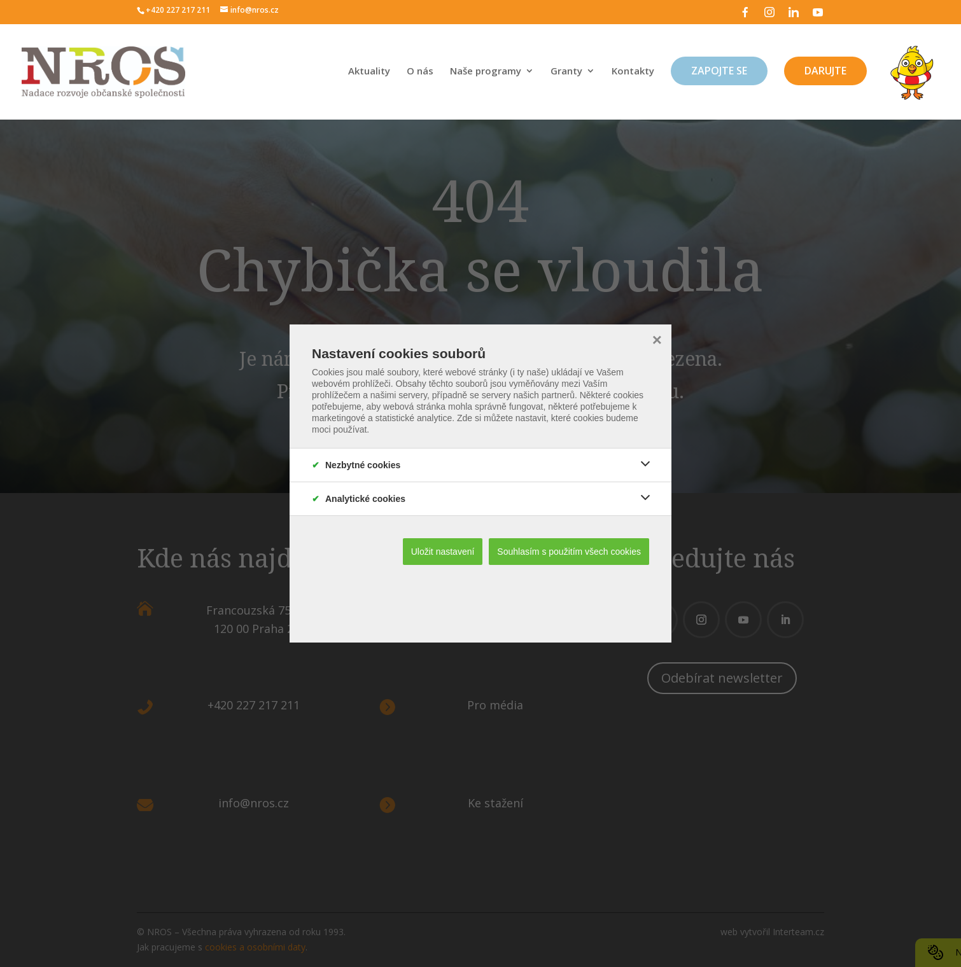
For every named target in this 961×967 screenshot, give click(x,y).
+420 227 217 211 (178, 9)
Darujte (825, 71)
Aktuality (369, 71)
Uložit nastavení (443, 551)
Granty (566, 71)
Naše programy (485, 71)
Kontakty (633, 71)
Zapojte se (719, 71)
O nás (420, 71)
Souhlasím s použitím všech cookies (569, 551)
